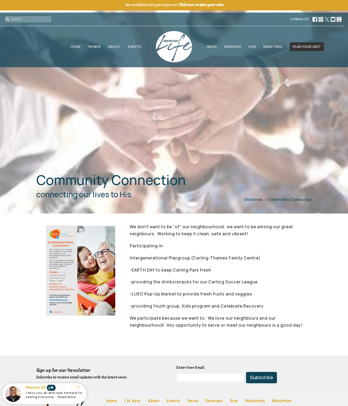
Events (134, 46)
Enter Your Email (190, 367)
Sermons (232, 46)
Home (76, 46)
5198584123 (299, 19)
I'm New (94, 46)
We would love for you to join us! (174, 5)
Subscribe (261, 377)
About (114, 46)
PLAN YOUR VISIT (307, 46)
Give (252, 46)
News (212, 46)
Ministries (273, 46)
